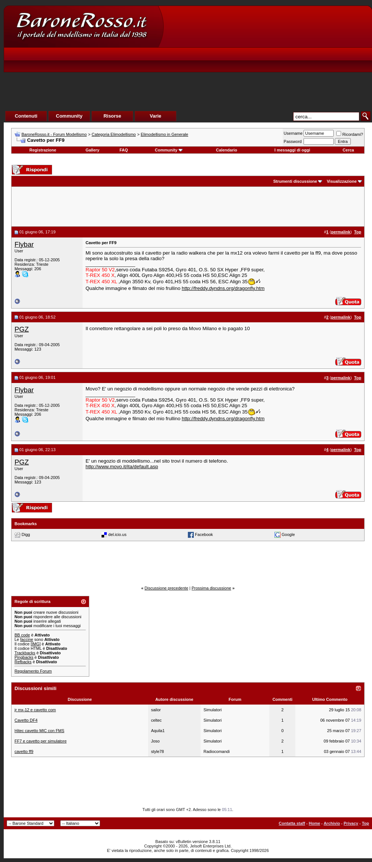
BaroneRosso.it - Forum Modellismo (54, 134)
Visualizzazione (342, 181)
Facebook (204, 534)
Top (365, 823)
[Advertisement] (258, 67)
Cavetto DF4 (26, 720)
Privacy (351, 823)
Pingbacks (24, 657)
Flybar (24, 244)
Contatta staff (292, 823)
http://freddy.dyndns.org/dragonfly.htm (223, 288)
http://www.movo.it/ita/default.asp (122, 466)
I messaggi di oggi (292, 150)
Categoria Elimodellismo (114, 134)
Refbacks (23, 662)
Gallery (92, 150)
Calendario (226, 150)
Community (169, 150)
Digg (26, 534)
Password (293, 141)
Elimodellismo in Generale (164, 134)
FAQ (123, 150)
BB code (22, 635)
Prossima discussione (211, 588)
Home (314, 823)
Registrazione (42, 150)
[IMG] (36, 644)
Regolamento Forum (33, 671)
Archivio (332, 823)
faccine (26, 639)
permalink (340, 232)
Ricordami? (349, 134)
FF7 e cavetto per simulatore (41, 741)
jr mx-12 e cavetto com (35, 710)
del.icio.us (117, 534)
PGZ (22, 329)
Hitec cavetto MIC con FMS (39, 730)
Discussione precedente (166, 588)
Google (288, 534)
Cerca (348, 150)
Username (293, 133)
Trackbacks (25, 653)
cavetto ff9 (24, 751)
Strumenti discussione (295, 181)
